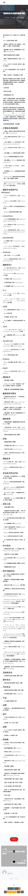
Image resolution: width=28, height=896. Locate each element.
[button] (14, 839)
